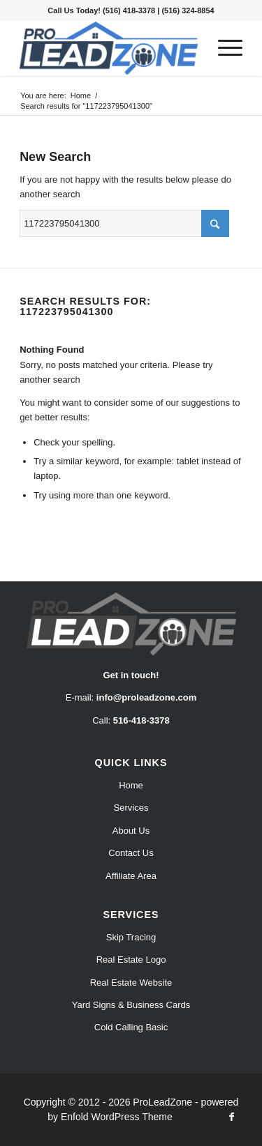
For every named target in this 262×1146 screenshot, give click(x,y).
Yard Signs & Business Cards (131, 1005)
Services (131, 807)
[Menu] (223, 48)
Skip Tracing (131, 937)
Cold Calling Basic (131, 1027)
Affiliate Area (131, 876)
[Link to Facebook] (231, 1116)
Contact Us (130, 853)
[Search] (124, 223)
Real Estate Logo (131, 959)
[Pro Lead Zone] (109, 48)
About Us (131, 830)
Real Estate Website (131, 982)
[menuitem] (223, 48)
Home (131, 785)
